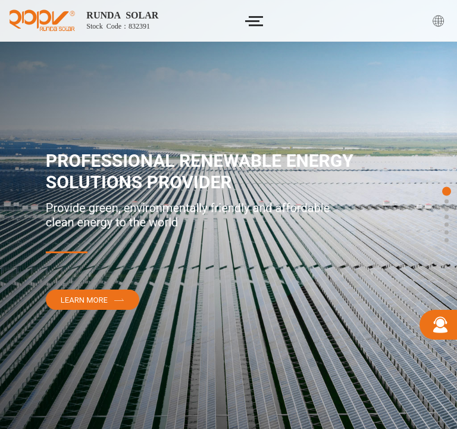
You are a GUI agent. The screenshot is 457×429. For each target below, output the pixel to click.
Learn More (92, 299)
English (440, 21)
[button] (446, 191)
